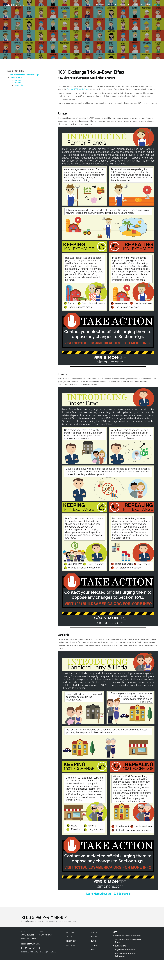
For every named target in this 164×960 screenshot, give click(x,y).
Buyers (93, 941)
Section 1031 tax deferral (78, 89)
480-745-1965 (46, 934)
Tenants (94, 932)
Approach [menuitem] (123, 5)
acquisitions (70, 945)
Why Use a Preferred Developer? (125, 950)
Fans (93, 950)
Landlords (18, 85)
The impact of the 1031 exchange (24, 75)
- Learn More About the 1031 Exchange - (108, 894)
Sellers (94, 945)
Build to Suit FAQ (120, 946)
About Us (69, 937)
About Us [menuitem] (111, 5)
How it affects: (16, 77)
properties (70, 932)
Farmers (17, 80)
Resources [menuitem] (136, 5)
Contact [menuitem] (149, 5)
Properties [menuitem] (100, 5)
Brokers (17, 83)
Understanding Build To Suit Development (128, 936)
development (70, 941)
